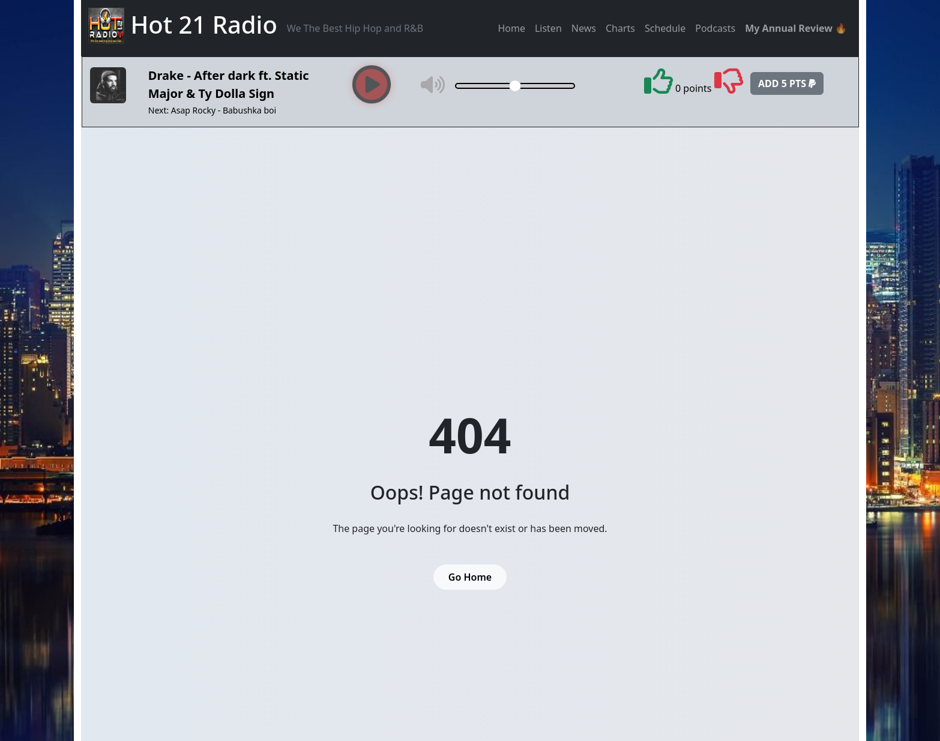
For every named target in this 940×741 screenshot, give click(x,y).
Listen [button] (548, 28)
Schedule (665, 28)
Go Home (470, 577)
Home (511, 28)
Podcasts (715, 28)
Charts (620, 28)
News (583, 28)
